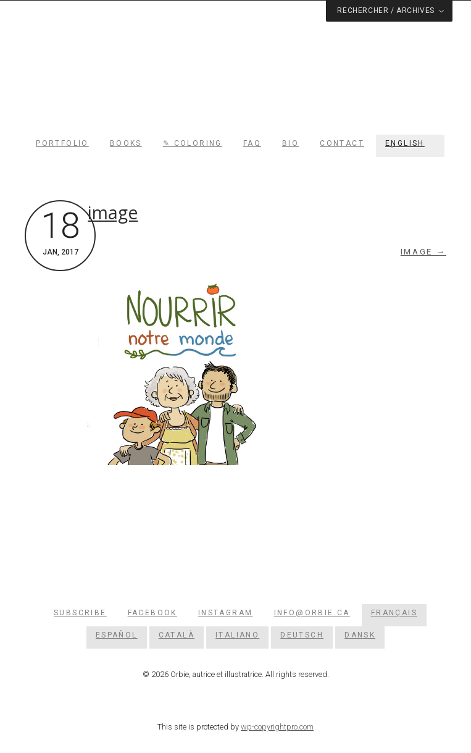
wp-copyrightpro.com (277, 726)
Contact (342, 143)
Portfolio (62, 143)
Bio (290, 143)
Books (126, 143)
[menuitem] (410, 143)
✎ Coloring (192, 143)
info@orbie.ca (312, 612)
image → (423, 251)
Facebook (152, 612)
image (113, 212)
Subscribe (80, 612)
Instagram (225, 612)
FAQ (252, 143)
